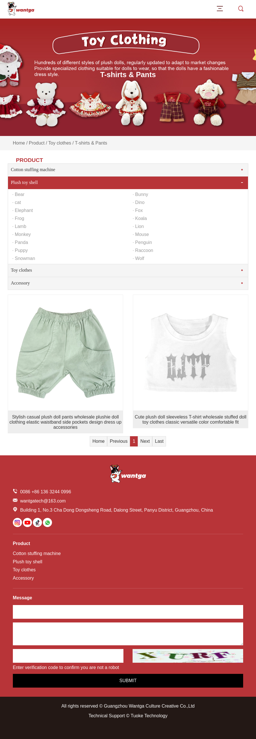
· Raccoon (143, 250)
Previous (118, 441)
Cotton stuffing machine (33, 169)
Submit (128, 680)
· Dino (139, 202)
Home (19, 143)
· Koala (140, 218)
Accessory (20, 283)
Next (145, 441)
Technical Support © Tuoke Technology (128, 715)
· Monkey (21, 234)
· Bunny (140, 194)
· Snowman (23, 258)
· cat (16, 202)
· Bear (18, 194)
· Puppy (20, 250)
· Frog (18, 218)
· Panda (20, 242)
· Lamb (19, 226)
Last (159, 441)
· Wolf (138, 258)
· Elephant (22, 210)
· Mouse (141, 234)
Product (37, 143)
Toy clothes (59, 143)
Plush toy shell (24, 182)
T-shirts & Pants (91, 143)
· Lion (138, 226)
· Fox (138, 210)
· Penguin (142, 242)
